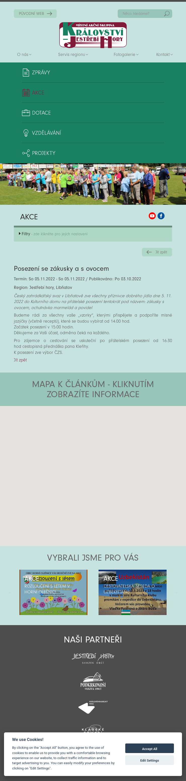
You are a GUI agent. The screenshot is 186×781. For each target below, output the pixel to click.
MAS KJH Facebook (161, 215)
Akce (38, 92)
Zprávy (41, 72)
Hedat (167, 13)
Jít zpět (161, 252)
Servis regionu (71, 54)
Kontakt (163, 54)
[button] (107, 436)
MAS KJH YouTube (152, 215)
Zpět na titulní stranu (93, 35)
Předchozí (10, 592)
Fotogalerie (124, 54)
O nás (22, 54)
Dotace (41, 113)
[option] (53, 592)
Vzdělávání (46, 133)
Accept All (149, 749)
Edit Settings (149, 760)
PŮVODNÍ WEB (31, 13)
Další (175, 592)
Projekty (43, 153)
